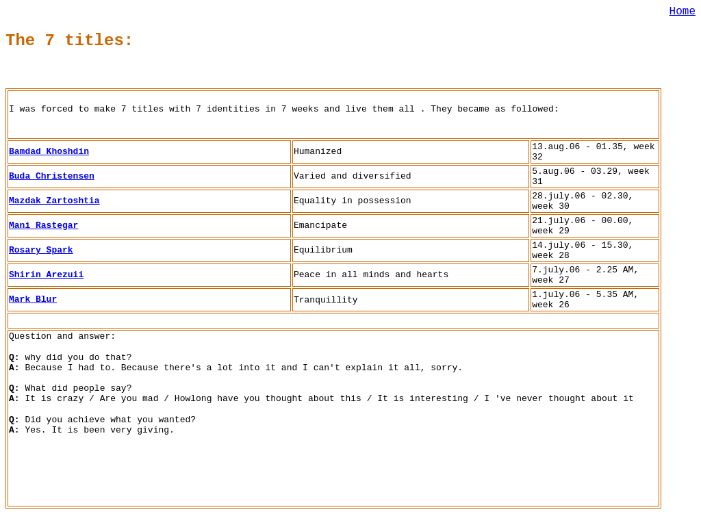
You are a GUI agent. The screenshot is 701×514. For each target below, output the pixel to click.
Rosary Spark (41, 250)
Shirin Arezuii (46, 275)
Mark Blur (33, 299)
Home (683, 11)
